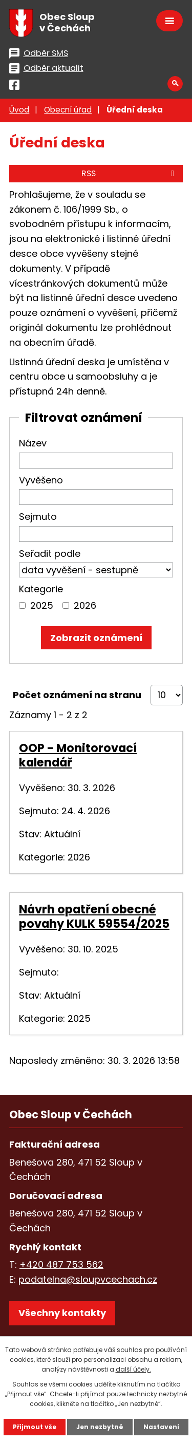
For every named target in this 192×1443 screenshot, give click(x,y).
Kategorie (41, 589)
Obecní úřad (68, 109)
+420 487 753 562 (61, 1264)
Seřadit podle (49, 553)
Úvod (19, 109)
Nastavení (161, 1426)
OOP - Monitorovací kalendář (78, 755)
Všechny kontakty (62, 1312)
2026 (85, 605)
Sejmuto (38, 516)
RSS (129, 173)
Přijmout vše (34, 1426)
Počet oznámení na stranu (77, 694)
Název (33, 443)
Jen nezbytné (99, 1426)
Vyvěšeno (41, 480)
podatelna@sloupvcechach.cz (87, 1279)
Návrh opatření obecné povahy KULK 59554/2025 (94, 916)
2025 (41, 605)
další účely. (133, 1369)
